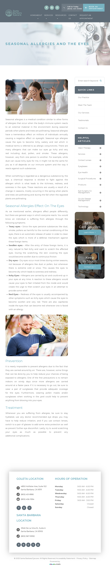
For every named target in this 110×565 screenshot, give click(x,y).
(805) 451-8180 (74, 9)
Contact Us (73, 16)
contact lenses (85, 160)
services (82, 154)
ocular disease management (85, 201)
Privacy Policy (82, 554)
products (82, 185)
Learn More (88, 234)
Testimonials (84, 120)
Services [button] (48, 16)
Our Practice (84, 97)
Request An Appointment (86, 16)
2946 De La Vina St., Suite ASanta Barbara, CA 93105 (33, 526)
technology (83, 208)
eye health (83, 173)
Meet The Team (85, 105)
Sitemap (92, 554)
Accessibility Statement (65, 554)
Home (33, 15)
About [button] (39, 16)
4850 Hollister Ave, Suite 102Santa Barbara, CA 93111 (34, 487)
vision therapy (85, 148)
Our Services (84, 113)
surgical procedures (87, 179)
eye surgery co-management (85, 193)
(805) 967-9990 (28, 532)
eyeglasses (83, 167)
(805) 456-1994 (27, 497)
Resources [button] (60, 16)
